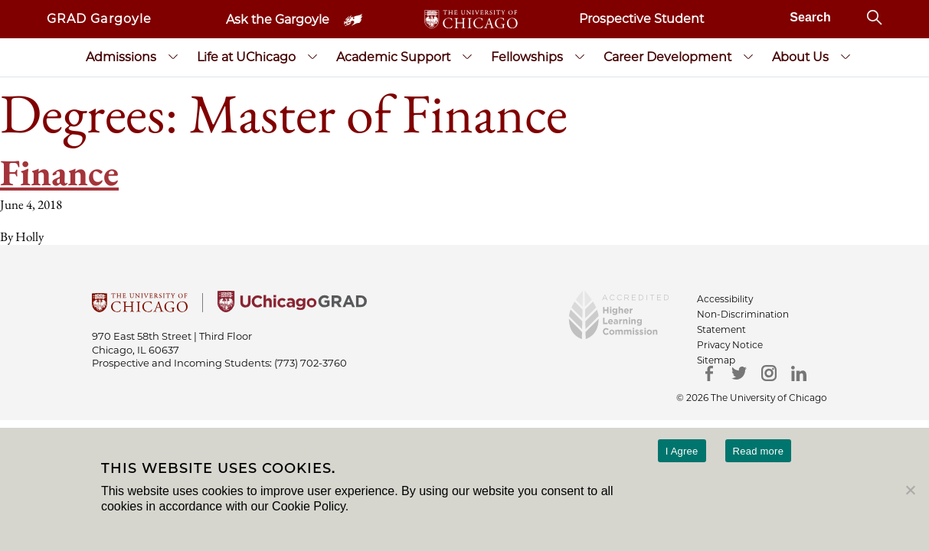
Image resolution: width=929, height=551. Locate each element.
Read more (758, 451)
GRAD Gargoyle (99, 18)
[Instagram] (768, 373)
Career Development (667, 57)
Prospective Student (641, 18)
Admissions (121, 57)
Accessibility (725, 299)
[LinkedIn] (798, 373)
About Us (800, 57)
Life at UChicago (246, 57)
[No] (910, 489)
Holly (29, 236)
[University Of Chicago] (140, 307)
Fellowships (527, 57)
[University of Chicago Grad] (292, 307)
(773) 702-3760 (310, 363)
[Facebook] (708, 373)
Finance (59, 172)
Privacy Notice (730, 344)
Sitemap (716, 360)
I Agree (682, 451)
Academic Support (393, 57)
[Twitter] (738, 373)
